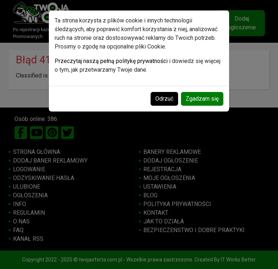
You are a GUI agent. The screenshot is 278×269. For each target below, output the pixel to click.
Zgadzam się (202, 98)
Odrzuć (164, 98)
